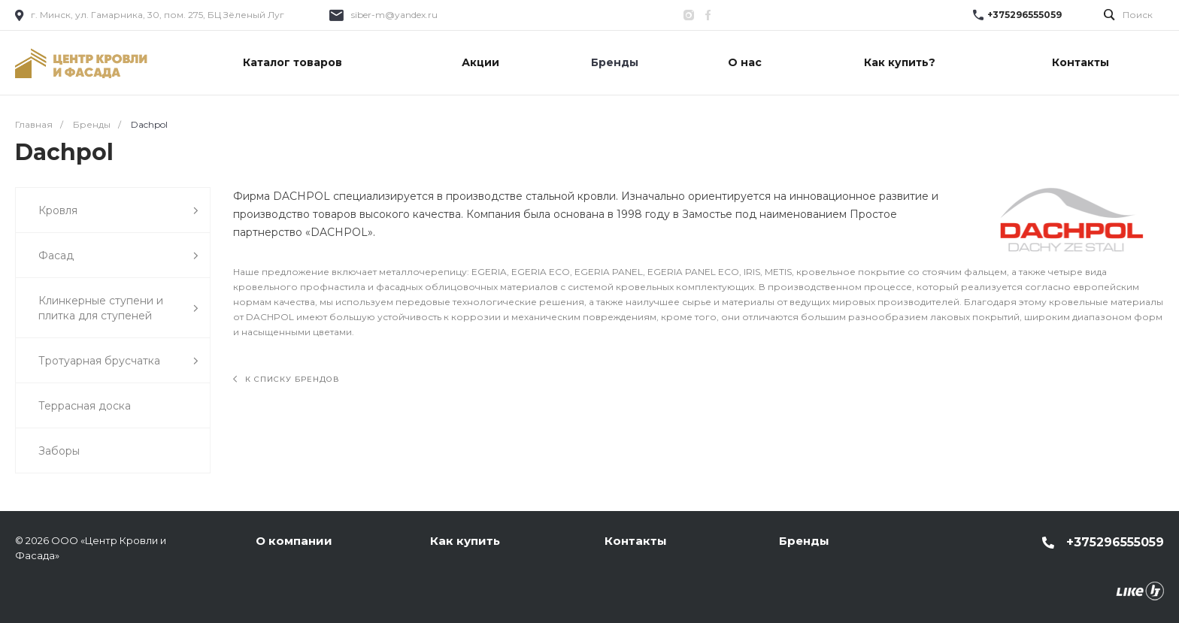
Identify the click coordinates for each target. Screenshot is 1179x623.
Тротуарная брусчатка (118, 361)
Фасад (118, 256)
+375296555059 (1024, 14)
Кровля (118, 211)
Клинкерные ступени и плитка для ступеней (118, 308)
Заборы (59, 451)
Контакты (636, 541)
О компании (294, 541)
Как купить (465, 541)
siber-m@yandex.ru (394, 14)
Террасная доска (84, 406)
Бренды (804, 541)
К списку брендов (286, 379)
